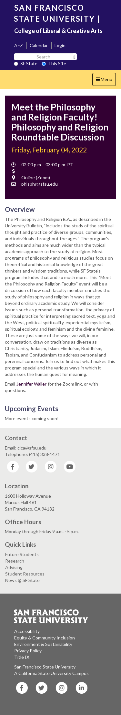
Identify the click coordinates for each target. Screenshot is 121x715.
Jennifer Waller (31, 384)
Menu (106, 81)
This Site (54, 63)
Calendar (39, 45)
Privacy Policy (28, 650)
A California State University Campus (51, 673)
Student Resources (25, 573)
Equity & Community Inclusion (44, 637)
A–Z (18, 45)
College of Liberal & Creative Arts (58, 30)
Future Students (22, 554)
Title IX (21, 657)
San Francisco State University (45, 666)
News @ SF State (22, 580)
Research (14, 561)
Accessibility (27, 631)
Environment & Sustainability (43, 644)
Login (60, 45)
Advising (14, 567)
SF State (25, 63)
